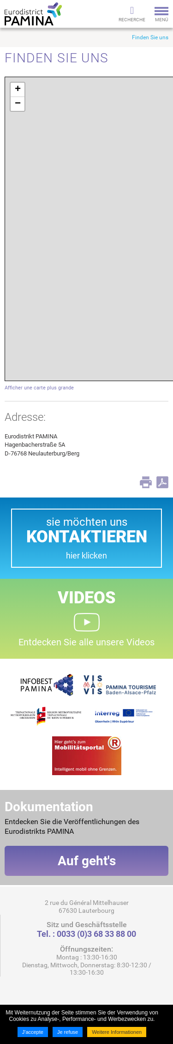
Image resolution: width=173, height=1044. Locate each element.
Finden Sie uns (150, 37)
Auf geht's (87, 860)
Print (146, 482)
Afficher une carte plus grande (39, 388)
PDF (162, 482)
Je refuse (67, 1032)
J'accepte (32, 1032)
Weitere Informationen (117, 1032)
